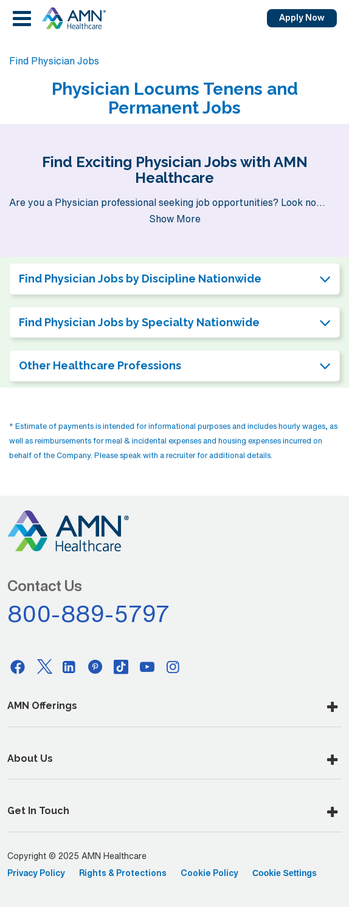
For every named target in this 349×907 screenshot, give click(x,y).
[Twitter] (43, 666)
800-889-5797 (88, 613)
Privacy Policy (36, 873)
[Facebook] (17, 666)
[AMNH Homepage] (73, 18)
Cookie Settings (284, 873)
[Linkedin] (69, 666)
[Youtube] (147, 666)
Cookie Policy (209, 873)
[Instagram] (173, 666)
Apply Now (302, 17)
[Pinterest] (95, 666)
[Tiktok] (121, 666)
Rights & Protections (123, 873)
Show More (175, 219)
